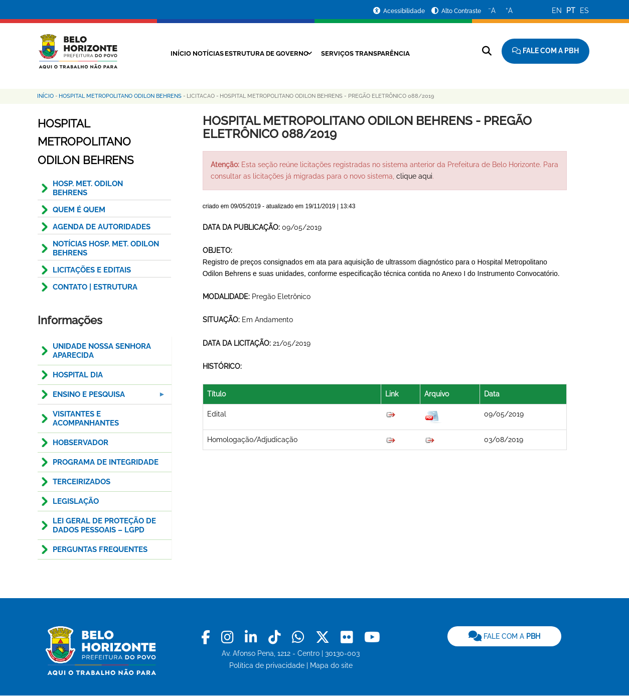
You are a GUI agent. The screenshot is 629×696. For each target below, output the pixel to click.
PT (570, 11)
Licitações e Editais (92, 269)
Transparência (397, 53)
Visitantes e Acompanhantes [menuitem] (86, 418)
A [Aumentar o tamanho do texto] (509, 10)
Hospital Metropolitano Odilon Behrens (120, 96)
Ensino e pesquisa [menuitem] (102, 397)
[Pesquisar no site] (487, 51)
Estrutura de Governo (263, 53)
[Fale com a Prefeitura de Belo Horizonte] (545, 51)
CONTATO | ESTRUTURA (95, 287)
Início (159, 53)
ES (584, 11)
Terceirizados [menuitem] (81, 481)
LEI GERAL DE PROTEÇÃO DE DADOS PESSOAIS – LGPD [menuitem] (104, 525)
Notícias (194, 53)
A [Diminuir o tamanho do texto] (492, 10)
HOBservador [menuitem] (80, 442)
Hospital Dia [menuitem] (78, 374)
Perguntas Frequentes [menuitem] (100, 549)
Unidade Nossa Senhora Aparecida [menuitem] (102, 351)
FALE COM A (504, 636)
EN (557, 11)
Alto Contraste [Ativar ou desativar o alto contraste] (461, 11)
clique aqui (414, 176)
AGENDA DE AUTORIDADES (101, 226)
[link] (207, 637)
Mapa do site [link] (331, 665)
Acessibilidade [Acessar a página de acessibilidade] (404, 11)
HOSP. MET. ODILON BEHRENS (88, 188)
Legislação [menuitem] (76, 501)
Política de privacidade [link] (266, 665)
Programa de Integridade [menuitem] (106, 462)
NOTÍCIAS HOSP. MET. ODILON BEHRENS (106, 248)
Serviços (344, 53)
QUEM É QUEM (79, 209)
